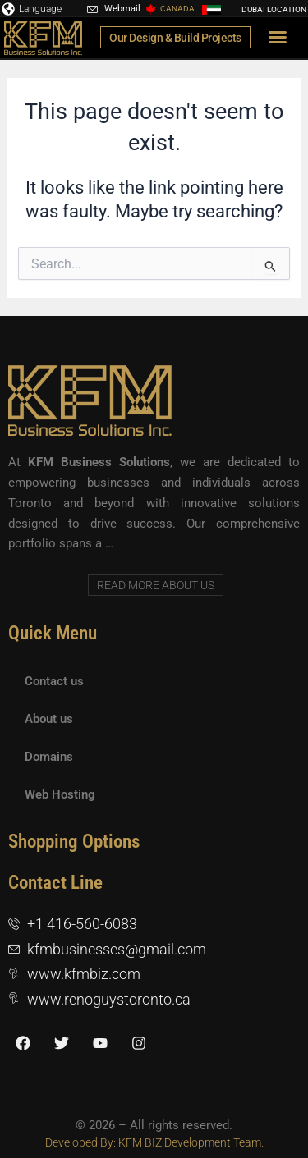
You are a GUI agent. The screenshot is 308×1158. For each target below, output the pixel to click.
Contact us (54, 681)
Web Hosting (60, 794)
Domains (49, 756)
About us (49, 719)
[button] (277, 37)
